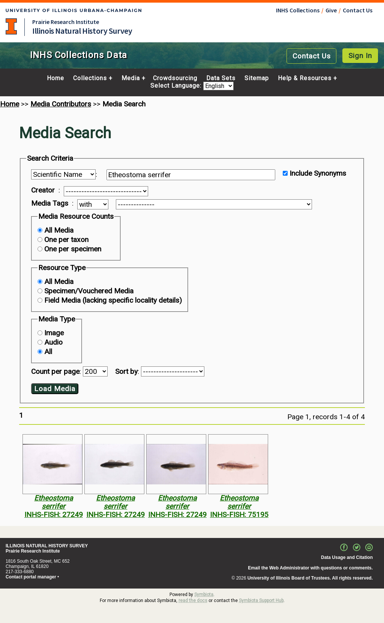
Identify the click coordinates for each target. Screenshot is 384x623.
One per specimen (72, 249)
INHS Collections (298, 10)
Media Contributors (60, 104)
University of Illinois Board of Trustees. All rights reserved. (310, 578)
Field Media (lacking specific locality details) (113, 300)
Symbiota (203, 594)
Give (331, 10)
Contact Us (357, 10)
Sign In (360, 55)
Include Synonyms (318, 173)
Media (131, 78)
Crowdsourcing (175, 78)
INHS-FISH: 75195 (239, 514)
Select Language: (176, 86)
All (48, 351)
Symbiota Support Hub (261, 600)
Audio (53, 342)
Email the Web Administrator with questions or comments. (310, 568)
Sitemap (256, 78)
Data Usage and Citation (347, 557)
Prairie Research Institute (65, 21)
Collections (90, 78)
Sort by (126, 371)
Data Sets (221, 78)
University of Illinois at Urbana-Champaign (11, 26)
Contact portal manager (31, 577)
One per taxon (66, 239)
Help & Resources (305, 78)
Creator (43, 190)
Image (54, 333)
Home (55, 78)
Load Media (54, 388)
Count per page (55, 371)
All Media (59, 230)
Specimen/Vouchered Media (89, 291)
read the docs (192, 600)
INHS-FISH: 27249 (53, 514)
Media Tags (49, 203)
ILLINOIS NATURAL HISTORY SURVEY (47, 545)
